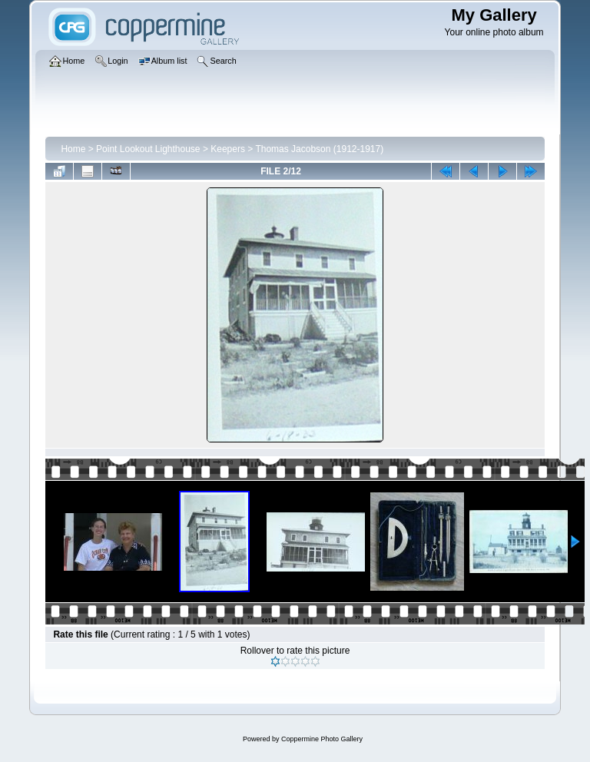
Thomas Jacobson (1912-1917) (319, 149)
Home (73, 149)
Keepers (227, 149)
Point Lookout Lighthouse (148, 149)
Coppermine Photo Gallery (322, 739)
